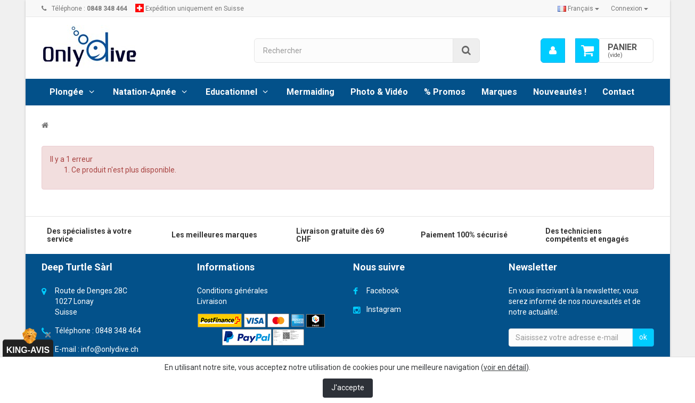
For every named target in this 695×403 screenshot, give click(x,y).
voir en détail (505, 367)
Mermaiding (310, 92)
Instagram (383, 309)
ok (643, 337)
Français (578, 8)
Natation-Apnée (144, 92)
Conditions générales (232, 290)
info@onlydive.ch (109, 349)
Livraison (212, 301)
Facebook (382, 290)
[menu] (552, 50)
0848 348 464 (118, 330)
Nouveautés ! (559, 92)
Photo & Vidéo (379, 92)
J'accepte (347, 387)
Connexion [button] (629, 8)
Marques (499, 92)
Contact (618, 92)
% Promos (444, 92)
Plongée (67, 92)
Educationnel (231, 92)
